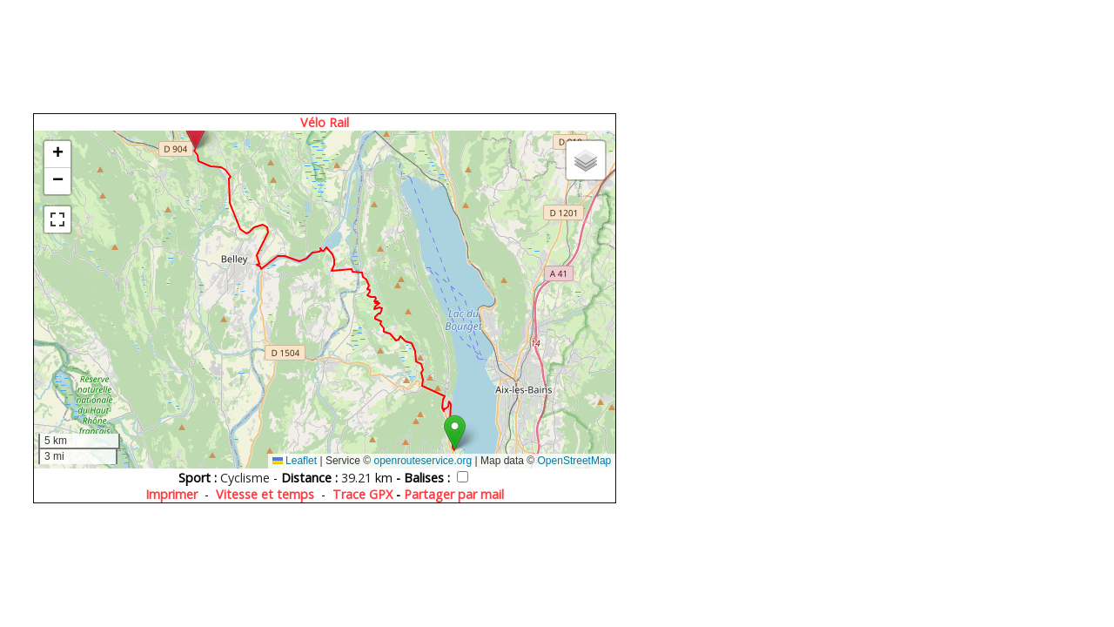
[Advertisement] (326, 54)
